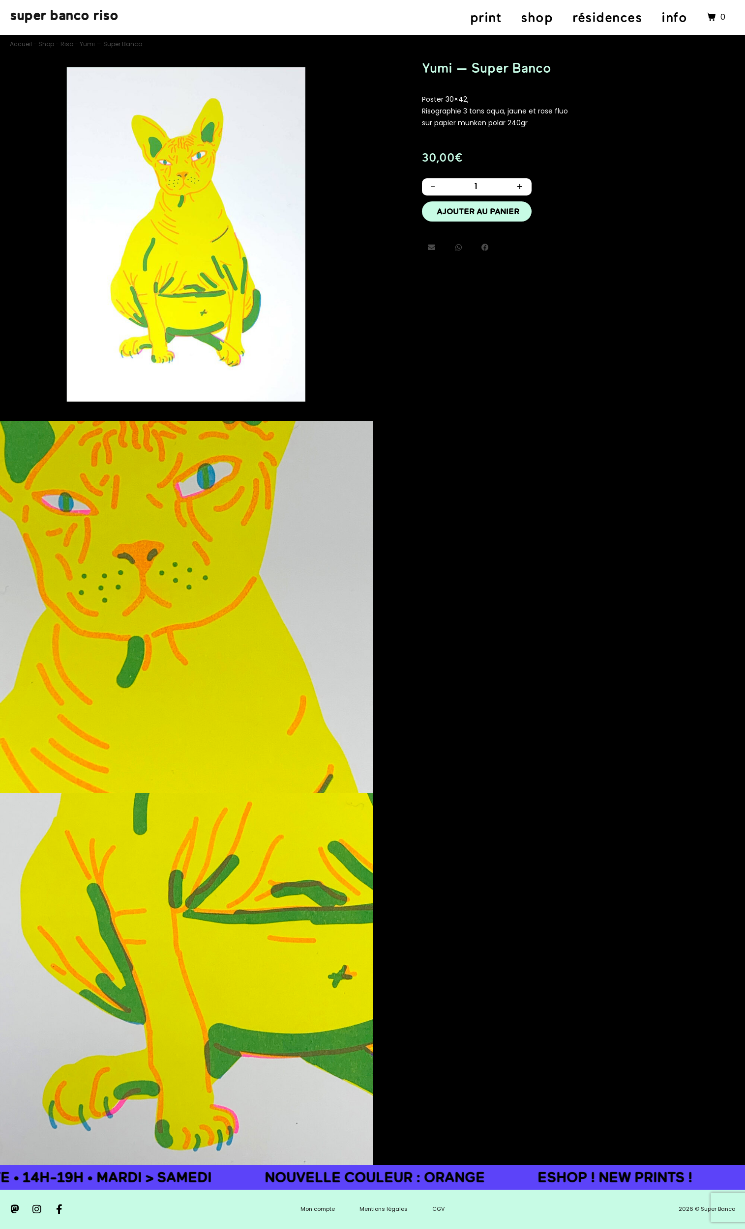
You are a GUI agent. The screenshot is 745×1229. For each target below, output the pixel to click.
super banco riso (64, 15)
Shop (46, 44)
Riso (66, 44)
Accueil (21, 44)
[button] (432, 253)
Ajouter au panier (478, 216)
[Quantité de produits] (476, 188)
